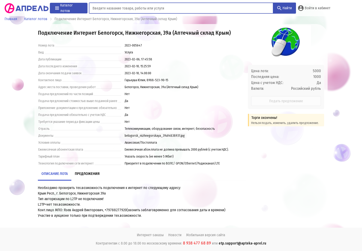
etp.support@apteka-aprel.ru (242, 243)
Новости (174, 235)
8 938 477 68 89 (197, 243)
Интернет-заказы (150, 235)
